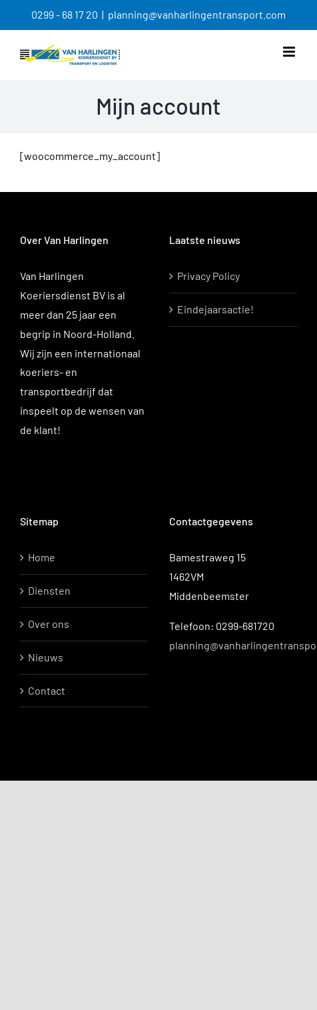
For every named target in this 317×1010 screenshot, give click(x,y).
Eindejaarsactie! (215, 309)
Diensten (49, 590)
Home (41, 557)
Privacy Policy (208, 275)
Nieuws (45, 657)
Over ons (48, 623)
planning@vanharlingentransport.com (197, 14)
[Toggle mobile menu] (290, 52)
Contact (46, 690)
